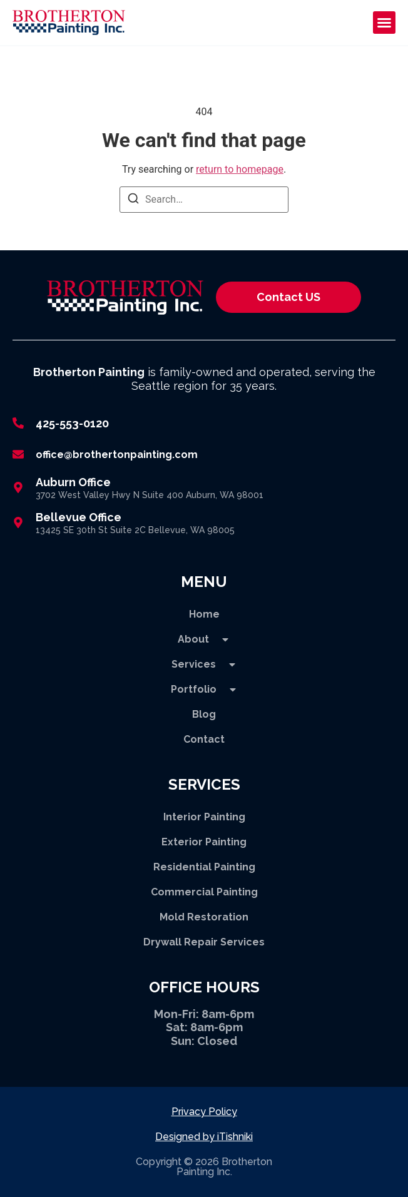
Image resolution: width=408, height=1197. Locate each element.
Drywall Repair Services (204, 942)
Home (204, 614)
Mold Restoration (204, 917)
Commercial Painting (204, 892)
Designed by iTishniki (204, 1137)
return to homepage (239, 169)
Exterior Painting (204, 842)
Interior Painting (204, 817)
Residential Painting (204, 867)
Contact (204, 739)
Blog (204, 714)
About (204, 639)
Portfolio (204, 689)
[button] (384, 22)
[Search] (133, 200)
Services (204, 664)
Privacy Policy (204, 1112)
